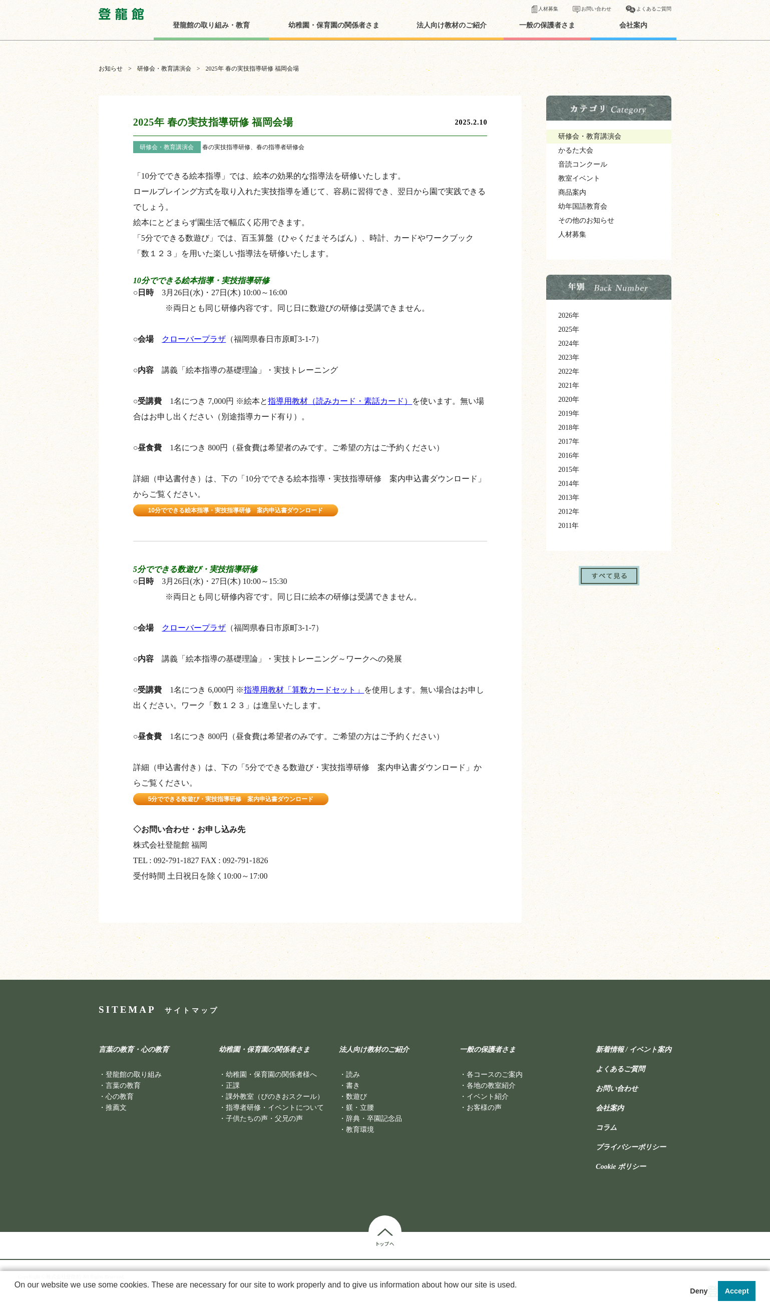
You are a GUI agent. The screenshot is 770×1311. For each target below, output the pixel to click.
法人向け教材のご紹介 (452, 25)
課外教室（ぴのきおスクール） (275, 1096)
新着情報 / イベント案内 (633, 1049)
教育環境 (360, 1129)
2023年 (568, 357)
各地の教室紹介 (491, 1085)
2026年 (568, 315)
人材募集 (548, 9)
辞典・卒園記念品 (374, 1118)
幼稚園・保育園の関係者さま (333, 25)
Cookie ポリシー (621, 1166)
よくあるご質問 (653, 9)
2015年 (568, 469)
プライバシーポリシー (631, 1147)
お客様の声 (484, 1107)
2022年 (568, 371)
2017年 (568, 441)
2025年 (568, 329)
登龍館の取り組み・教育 (211, 25)
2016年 (568, 455)
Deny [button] (698, 1291)
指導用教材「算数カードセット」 (304, 690)
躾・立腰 (360, 1107)
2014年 (568, 483)
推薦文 (116, 1107)
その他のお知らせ (586, 220)
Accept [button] (737, 1291)
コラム (606, 1127)
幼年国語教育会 (582, 206)
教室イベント (579, 178)
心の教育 (120, 1096)
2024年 (568, 343)
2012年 (568, 511)
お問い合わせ (596, 9)
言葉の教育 (123, 1085)
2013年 (568, 497)
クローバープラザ (194, 339)
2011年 (568, 525)
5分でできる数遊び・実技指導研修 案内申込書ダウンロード (231, 799)
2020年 (568, 399)
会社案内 (633, 25)
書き (353, 1085)
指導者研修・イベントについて (275, 1107)
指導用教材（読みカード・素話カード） (340, 401)
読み (353, 1074)
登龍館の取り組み (134, 1074)
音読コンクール (582, 164)
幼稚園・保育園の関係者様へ (271, 1074)
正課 (233, 1085)
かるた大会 (575, 150)
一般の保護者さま (547, 25)
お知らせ (111, 68)
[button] (16, 1297)
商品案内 (572, 192)
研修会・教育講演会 (164, 68)
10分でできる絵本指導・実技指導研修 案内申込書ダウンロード (235, 510)
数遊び (356, 1096)
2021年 (568, 385)
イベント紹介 (488, 1096)
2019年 (568, 413)
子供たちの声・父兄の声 (264, 1118)
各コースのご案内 (495, 1074)
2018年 (568, 427)
